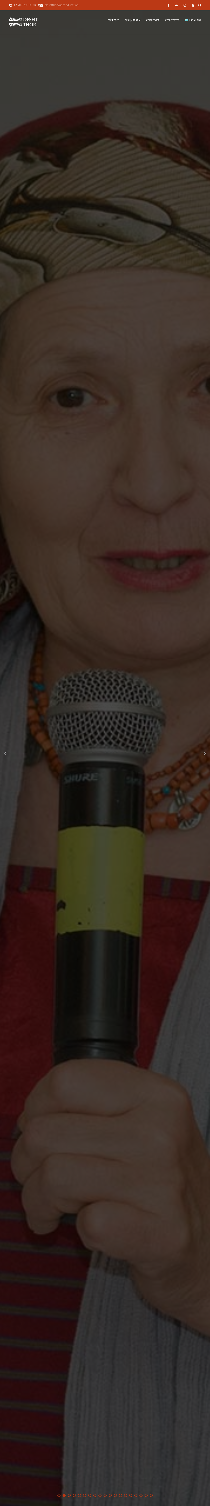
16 (135, 1495)
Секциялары (132, 20)
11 (110, 1495)
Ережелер (113, 20)
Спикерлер (153, 20)
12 (115, 1495)
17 (141, 1495)
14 (125, 1495)
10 (105, 1495)
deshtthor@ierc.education (61, 5)
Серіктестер (172, 20)
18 (146, 1495)
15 (130, 1495)
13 (120, 1495)
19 (151, 1495)
